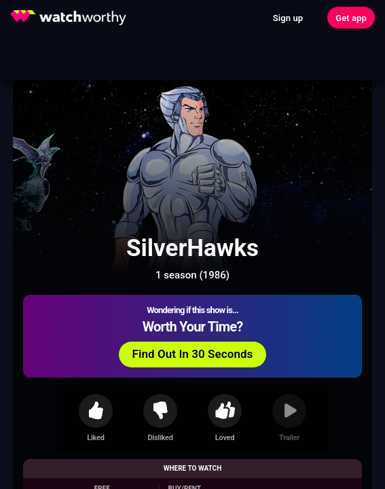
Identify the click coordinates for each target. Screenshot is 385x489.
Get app (351, 18)
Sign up (288, 18)
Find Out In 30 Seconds (192, 354)
